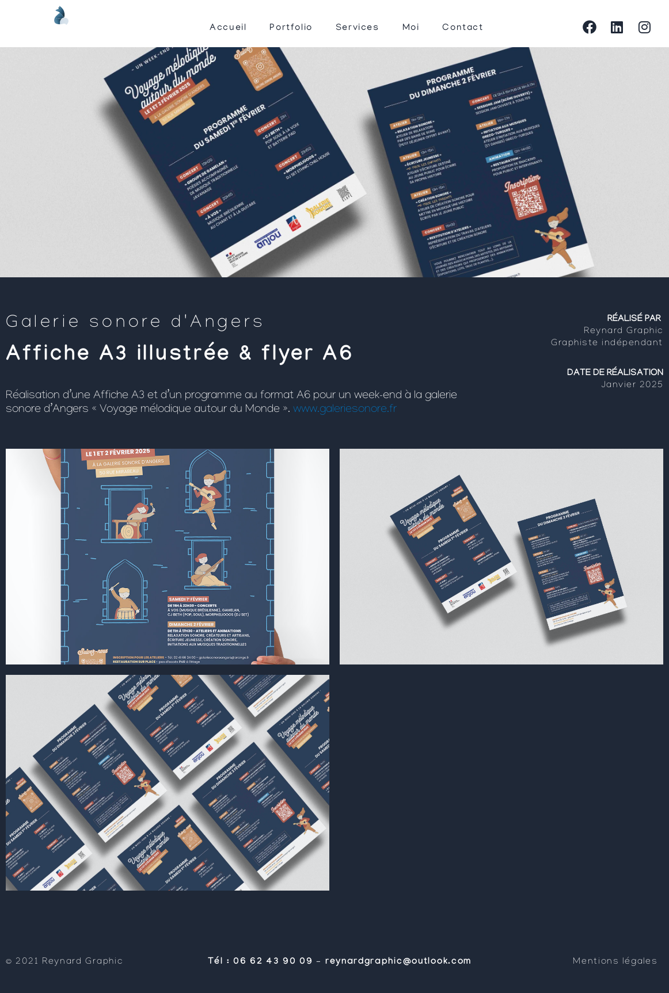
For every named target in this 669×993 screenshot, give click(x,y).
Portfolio (290, 28)
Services (357, 28)
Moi (411, 28)
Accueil (228, 28)
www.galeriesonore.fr (345, 410)
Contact (462, 28)
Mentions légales (617, 962)
